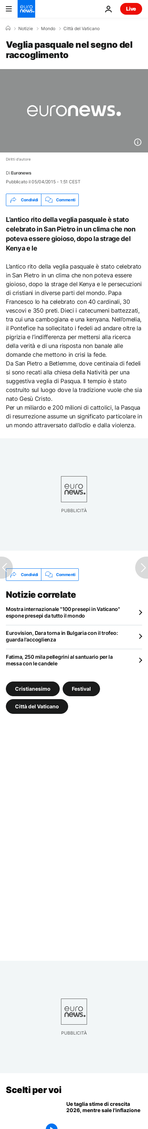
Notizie (25, 28)
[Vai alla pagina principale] (26, 9)
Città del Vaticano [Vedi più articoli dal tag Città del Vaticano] (37, 706)
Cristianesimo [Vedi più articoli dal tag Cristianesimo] (33, 689)
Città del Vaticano (81, 28)
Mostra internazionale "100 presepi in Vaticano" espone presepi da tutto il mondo (63, 612)
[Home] (8, 28)
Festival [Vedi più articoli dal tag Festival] (81, 689)
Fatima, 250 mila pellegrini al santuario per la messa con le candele (59, 660)
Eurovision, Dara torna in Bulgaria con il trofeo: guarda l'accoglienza (62, 636)
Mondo (48, 28)
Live (131, 9)
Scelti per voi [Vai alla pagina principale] (33, 1090)
